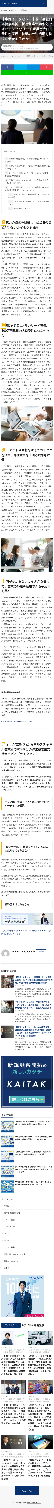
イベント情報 (9, 1220)
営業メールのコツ (11, 1261)
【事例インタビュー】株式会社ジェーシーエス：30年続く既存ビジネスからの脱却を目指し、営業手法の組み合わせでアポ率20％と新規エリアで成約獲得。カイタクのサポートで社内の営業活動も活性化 (40, 1417)
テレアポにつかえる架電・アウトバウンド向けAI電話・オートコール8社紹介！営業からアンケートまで (33, 1169)
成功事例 (27, 48)
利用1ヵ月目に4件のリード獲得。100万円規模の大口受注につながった (27, 167)
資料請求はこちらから (19, 208)
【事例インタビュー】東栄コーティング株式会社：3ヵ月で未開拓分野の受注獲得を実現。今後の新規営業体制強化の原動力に (33, 980)
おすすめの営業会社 (12, 1213)
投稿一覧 (40, 951)
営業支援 (19, 1352)
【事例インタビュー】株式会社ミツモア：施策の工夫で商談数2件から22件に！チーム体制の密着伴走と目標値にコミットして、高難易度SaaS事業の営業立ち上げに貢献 (13, 1364)
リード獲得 (19, 48)
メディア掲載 (9, 1247)
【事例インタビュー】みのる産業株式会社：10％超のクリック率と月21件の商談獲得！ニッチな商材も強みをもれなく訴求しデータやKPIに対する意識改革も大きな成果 (13, 1414)
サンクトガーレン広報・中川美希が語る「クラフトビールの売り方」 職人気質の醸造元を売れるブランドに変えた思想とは (33, 1005)
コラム (6, 1233)
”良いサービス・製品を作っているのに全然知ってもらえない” (28, 202)
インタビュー (20, 46)
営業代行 (12, 1352)
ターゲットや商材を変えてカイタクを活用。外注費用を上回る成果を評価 (26, 174)
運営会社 (24, 10)
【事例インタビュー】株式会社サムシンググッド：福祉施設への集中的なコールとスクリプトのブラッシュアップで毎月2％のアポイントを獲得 (39, 1468)
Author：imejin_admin (23, 951)
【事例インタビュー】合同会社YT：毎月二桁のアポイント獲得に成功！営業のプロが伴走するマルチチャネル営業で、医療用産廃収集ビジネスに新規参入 (40, 1364)
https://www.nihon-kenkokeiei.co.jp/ (17, 721)
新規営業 (34, 48)
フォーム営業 (9, 48)
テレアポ (7, 1240)
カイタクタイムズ (34, 1503)
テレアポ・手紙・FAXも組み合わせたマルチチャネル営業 (28, 195)
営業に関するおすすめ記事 (14, 1254)
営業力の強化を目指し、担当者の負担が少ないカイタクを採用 (26, 160)
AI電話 (6, 1206)
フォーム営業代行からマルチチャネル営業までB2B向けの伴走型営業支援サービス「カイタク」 (27, 188)
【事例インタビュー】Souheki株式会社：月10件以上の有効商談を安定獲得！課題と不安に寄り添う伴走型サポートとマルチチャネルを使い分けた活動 (13, 1469)
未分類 (6, 1268)
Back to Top (27, 1491)
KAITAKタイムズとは (9, 10)
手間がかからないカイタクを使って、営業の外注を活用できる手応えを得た (26, 181)
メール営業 (17, 1350)
